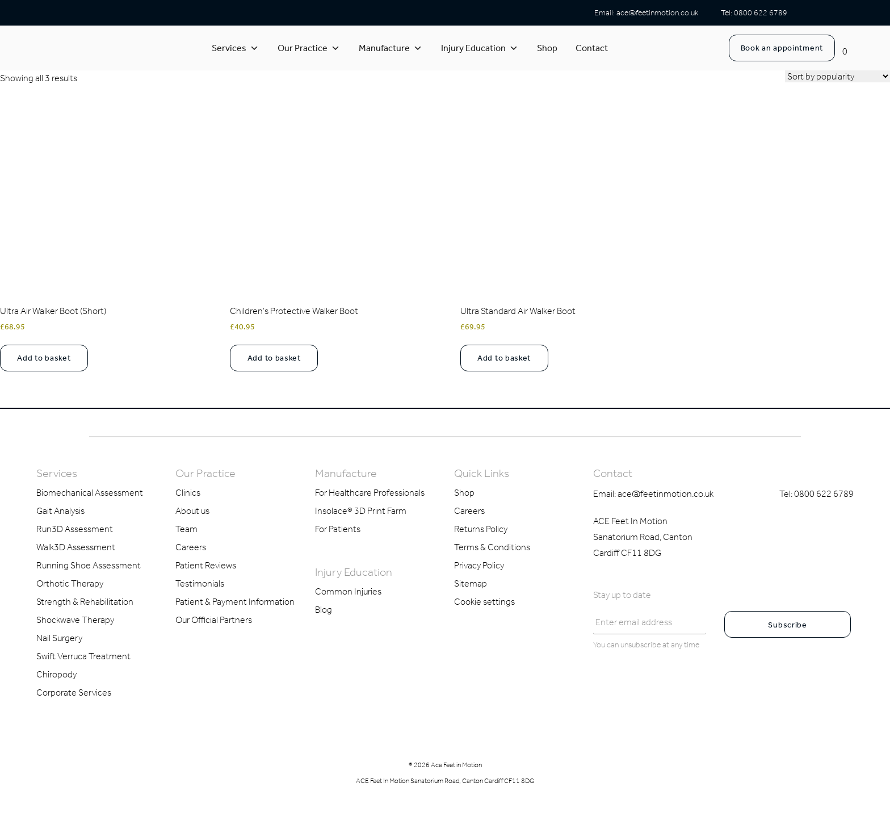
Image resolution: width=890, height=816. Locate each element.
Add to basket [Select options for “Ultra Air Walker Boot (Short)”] (43, 358)
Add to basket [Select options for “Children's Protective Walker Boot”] (274, 358)
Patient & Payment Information (235, 601)
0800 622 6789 (760, 13)
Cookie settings (484, 601)
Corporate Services (73, 692)
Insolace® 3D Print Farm (360, 510)
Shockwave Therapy (75, 619)
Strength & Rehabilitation (84, 601)
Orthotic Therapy (69, 583)
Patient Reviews (205, 565)
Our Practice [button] (309, 48)
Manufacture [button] (390, 48)
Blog (323, 609)
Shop (547, 48)
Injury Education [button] (479, 48)
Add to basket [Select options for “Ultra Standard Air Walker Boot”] (504, 358)
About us (192, 510)
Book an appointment (782, 48)
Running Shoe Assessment (88, 565)
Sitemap (470, 583)
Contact (592, 48)
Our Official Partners (213, 619)
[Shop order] (837, 76)
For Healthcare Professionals (370, 492)
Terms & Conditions (492, 547)
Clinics (187, 492)
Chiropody (56, 674)
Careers (190, 547)
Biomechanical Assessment (89, 492)
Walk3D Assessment (75, 547)
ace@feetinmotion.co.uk (657, 13)
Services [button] (235, 48)
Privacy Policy (479, 565)
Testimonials (199, 583)
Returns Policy (480, 529)
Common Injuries (348, 591)
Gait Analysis (60, 510)
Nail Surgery (59, 638)
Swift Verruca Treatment (83, 656)
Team (186, 529)
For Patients (337, 529)
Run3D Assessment (74, 529)
